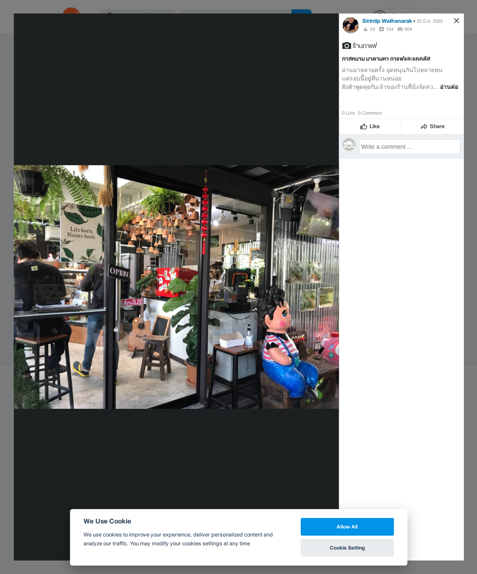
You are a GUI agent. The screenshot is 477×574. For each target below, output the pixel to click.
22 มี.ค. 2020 (430, 21)
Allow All (347, 527)
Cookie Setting (347, 548)
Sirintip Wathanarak (387, 20)
